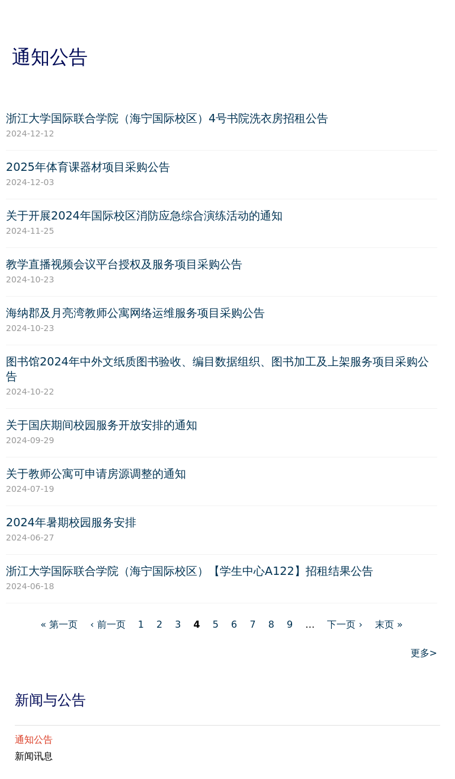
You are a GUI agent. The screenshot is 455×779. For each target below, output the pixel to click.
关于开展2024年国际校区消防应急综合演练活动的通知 (144, 215)
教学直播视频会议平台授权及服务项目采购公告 (124, 264)
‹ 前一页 (107, 624)
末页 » (389, 624)
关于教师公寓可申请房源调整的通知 (96, 474)
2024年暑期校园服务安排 (71, 522)
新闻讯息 (34, 756)
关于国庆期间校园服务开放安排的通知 (101, 425)
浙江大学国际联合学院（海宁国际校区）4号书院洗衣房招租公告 (167, 118)
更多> (424, 653)
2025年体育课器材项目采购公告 (88, 167)
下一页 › (344, 624)
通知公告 (34, 739)
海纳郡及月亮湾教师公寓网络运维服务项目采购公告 (135, 313)
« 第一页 (59, 624)
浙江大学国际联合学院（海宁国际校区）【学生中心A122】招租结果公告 (189, 571)
